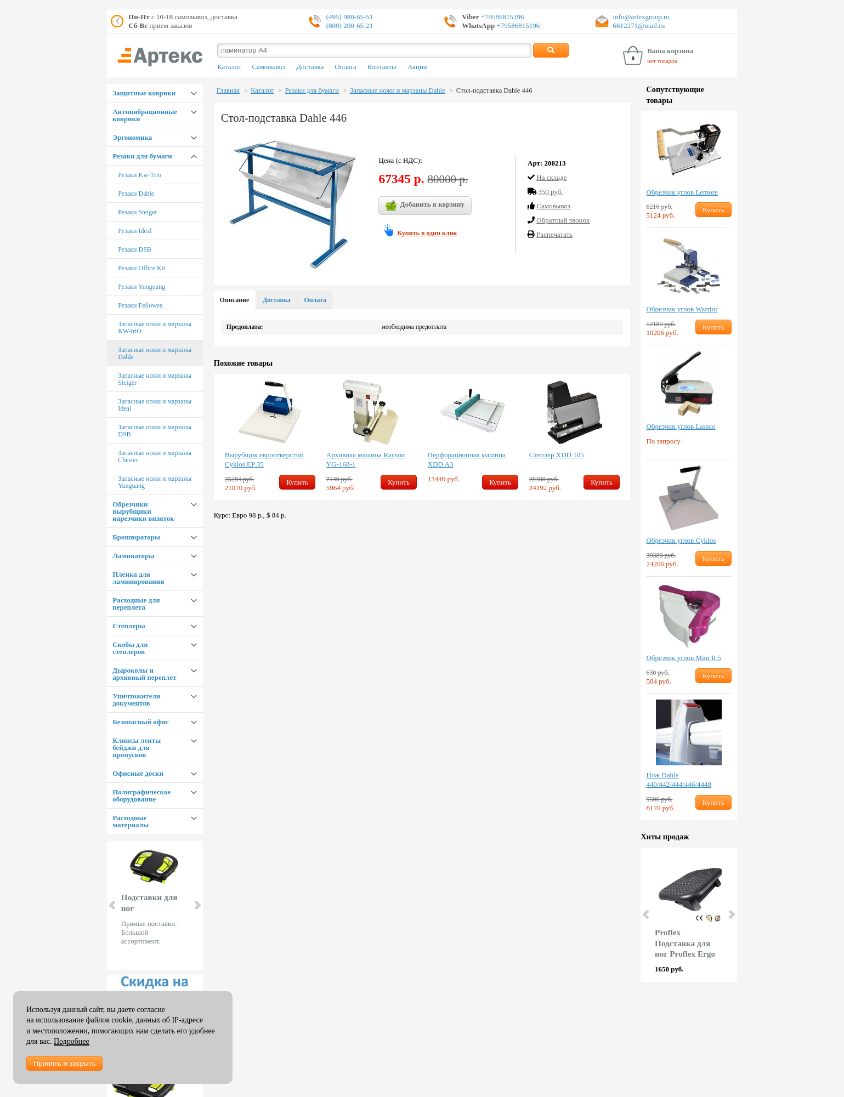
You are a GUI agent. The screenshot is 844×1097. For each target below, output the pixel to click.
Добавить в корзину (425, 205)
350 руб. (550, 191)
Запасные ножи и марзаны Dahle (154, 353)
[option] (270, 436)
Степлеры (128, 626)
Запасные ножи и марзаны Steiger (154, 379)
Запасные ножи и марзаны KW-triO (154, 327)
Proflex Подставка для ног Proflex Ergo (685, 943)
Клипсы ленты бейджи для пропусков (136, 747)
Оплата (345, 67)
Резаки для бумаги (142, 156)
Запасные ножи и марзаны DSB (154, 430)
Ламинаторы (133, 556)
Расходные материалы (130, 821)
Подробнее (71, 1041)
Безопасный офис (140, 722)
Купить (297, 482)
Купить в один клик (427, 233)
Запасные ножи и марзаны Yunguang (154, 482)
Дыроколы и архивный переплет (144, 673)
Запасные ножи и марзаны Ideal (154, 404)
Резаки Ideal (134, 231)
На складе (551, 177)
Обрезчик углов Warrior (681, 309)
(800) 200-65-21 (349, 25)
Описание (235, 300)
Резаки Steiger (137, 212)
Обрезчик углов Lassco (680, 426)
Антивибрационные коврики (144, 115)
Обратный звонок (563, 220)
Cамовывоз (553, 206)
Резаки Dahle (136, 193)
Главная (228, 90)
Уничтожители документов (136, 699)
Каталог (229, 67)
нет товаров (662, 61)
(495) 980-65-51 (349, 17)
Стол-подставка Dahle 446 (494, 90)
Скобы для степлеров (130, 648)
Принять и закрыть (64, 1063)
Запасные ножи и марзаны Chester (154, 456)
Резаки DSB (134, 249)
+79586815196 (501, 17)
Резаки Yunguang (141, 287)
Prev (113, 905)
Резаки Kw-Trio (139, 175)
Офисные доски (137, 773)
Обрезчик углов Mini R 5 (683, 657)
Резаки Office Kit (141, 268)
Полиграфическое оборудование (141, 795)
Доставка (310, 67)
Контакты (381, 67)
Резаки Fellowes (140, 305)
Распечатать (554, 234)
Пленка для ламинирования (138, 578)
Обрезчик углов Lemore (681, 192)
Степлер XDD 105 (556, 455)
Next (197, 905)
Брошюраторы (136, 537)
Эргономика (132, 137)
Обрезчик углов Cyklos (681, 540)
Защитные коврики (143, 93)
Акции (417, 67)
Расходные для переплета (136, 603)
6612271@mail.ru (639, 25)
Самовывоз (268, 67)
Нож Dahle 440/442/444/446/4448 (678, 779)
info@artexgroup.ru (641, 17)
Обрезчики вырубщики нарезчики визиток (143, 511)
